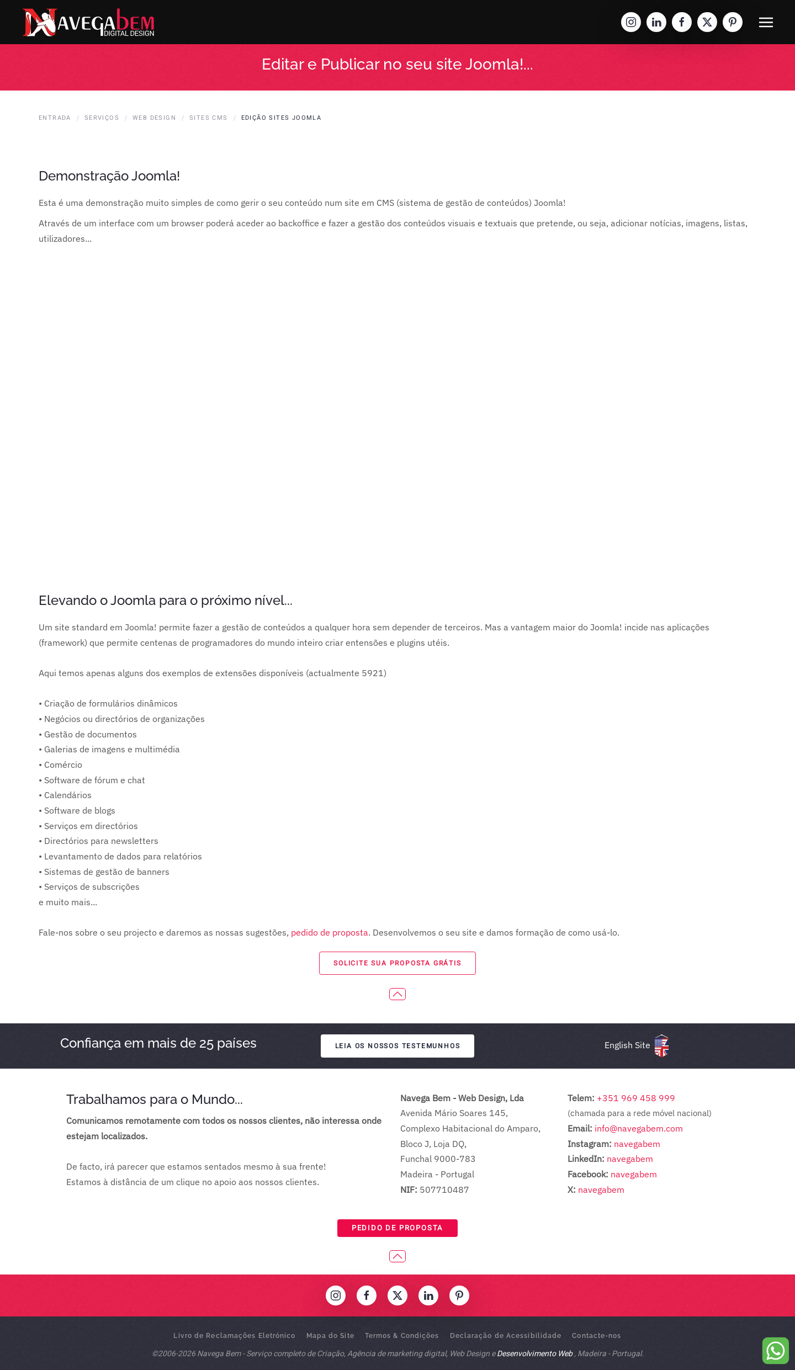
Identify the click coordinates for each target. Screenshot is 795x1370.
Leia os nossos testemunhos (397, 1046)
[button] (766, 22)
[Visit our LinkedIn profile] (656, 22)
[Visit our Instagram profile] (631, 22)
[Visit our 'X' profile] (707, 22)
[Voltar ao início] (88, 22)
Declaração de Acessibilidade (506, 1336)
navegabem (637, 1143)
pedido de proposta (329, 932)
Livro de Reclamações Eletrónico (234, 1336)
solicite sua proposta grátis (397, 963)
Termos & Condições (402, 1336)
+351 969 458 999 (635, 1097)
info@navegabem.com (639, 1128)
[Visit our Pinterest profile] (733, 22)
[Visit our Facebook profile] (682, 22)
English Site (627, 1044)
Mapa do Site (330, 1336)
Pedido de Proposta (397, 1228)
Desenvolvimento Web (535, 1354)
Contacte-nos (596, 1336)
